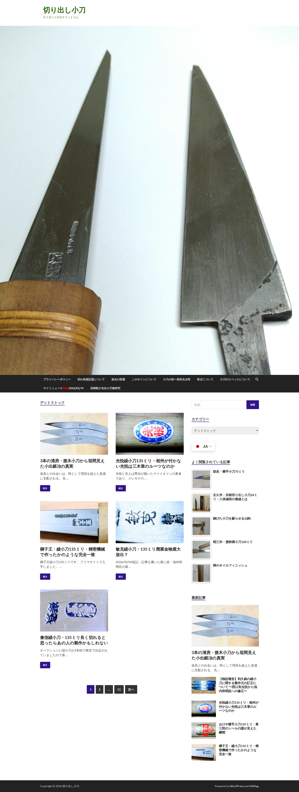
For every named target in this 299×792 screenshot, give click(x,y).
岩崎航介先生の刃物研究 (105, 388)
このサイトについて (144, 379)
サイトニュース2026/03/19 (63, 388)
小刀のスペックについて (235, 379)
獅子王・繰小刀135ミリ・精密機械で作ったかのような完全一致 (239, 750)
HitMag (253, 786)
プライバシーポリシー (57, 379)
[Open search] (257, 379)
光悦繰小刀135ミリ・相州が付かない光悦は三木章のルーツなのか (239, 706)
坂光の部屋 (118, 379)
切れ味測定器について (91, 379)
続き (43, 487)
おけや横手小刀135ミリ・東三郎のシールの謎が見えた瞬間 (239, 728)
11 (119, 689)
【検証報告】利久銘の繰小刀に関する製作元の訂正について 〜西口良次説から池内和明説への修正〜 (238, 685)
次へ (131, 689)
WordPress (236, 786)
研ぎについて (205, 379)
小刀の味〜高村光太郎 (176, 379)
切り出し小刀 (64, 10)
